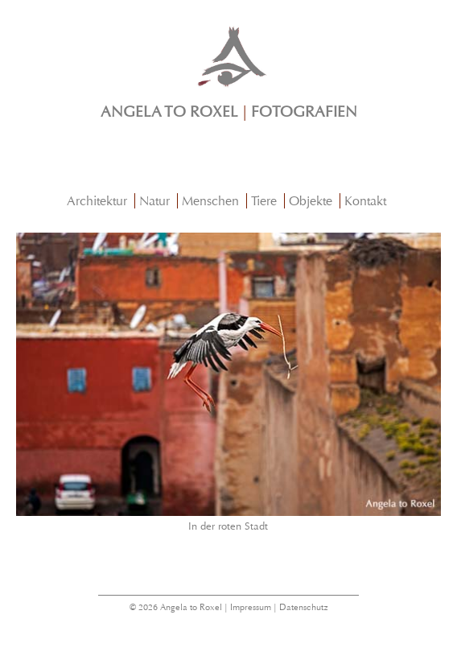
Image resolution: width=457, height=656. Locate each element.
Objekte (310, 200)
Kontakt (365, 200)
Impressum (250, 607)
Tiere (264, 200)
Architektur (97, 200)
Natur (154, 200)
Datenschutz (303, 607)
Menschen (210, 200)
